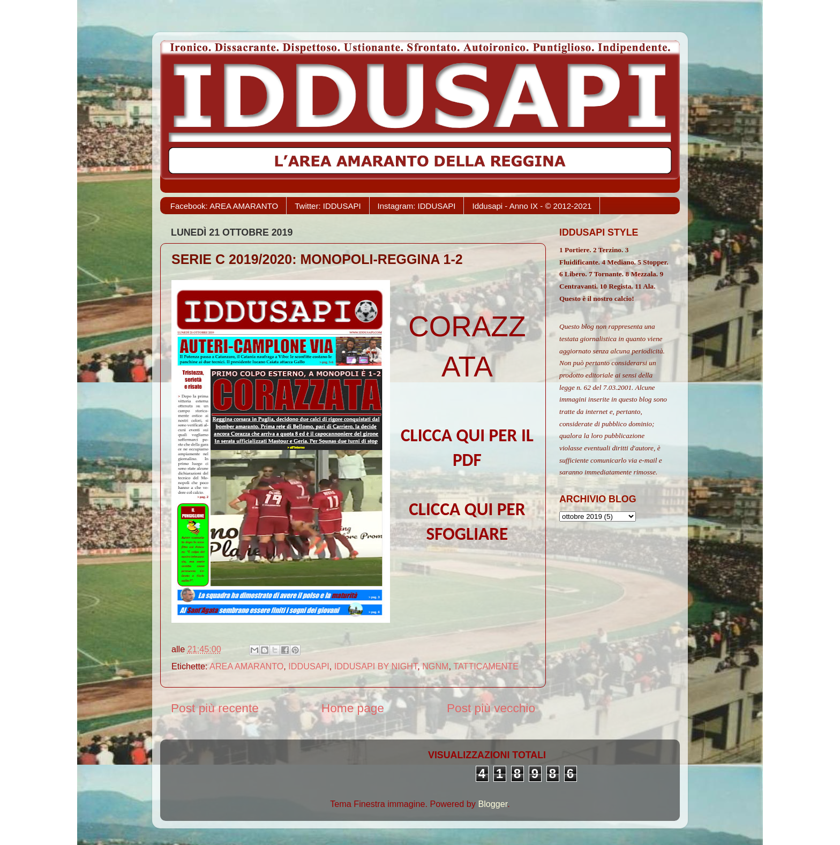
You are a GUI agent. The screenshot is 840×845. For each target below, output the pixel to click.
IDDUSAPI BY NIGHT (375, 666)
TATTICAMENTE (486, 666)
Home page (352, 708)
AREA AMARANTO (246, 666)
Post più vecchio (491, 708)
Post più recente (215, 708)
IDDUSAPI (308, 666)
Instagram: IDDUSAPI (417, 205)
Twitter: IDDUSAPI (328, 205)
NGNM (435, 666)
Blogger (492, 804)
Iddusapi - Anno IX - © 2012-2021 (531, 205)
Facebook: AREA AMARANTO (224, 205)
